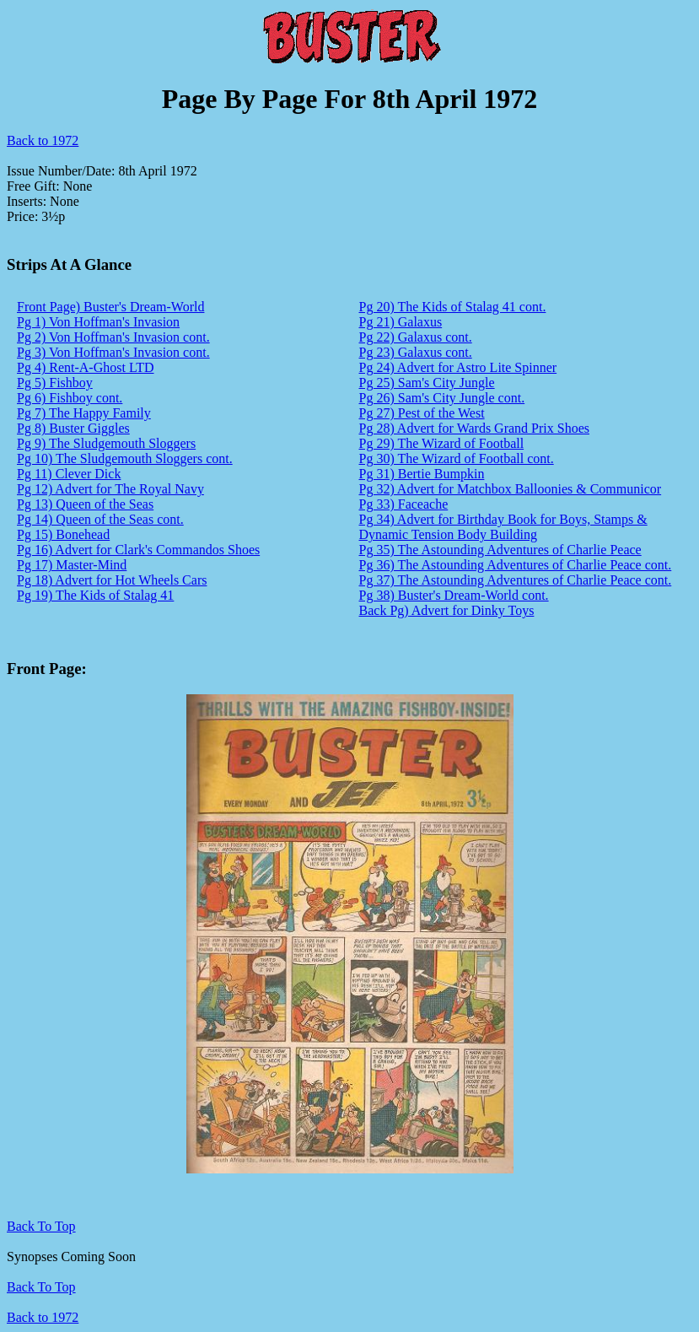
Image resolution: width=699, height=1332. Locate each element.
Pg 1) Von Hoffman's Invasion (98, 322)
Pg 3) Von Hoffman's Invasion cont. (113, 352)
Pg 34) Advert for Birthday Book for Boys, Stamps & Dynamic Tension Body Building (503, 527)
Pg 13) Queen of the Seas (85, 504)
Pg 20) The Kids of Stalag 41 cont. (452, 306)
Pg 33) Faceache (404, 504)
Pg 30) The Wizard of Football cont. (456, 458)
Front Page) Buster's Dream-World (110, 306)
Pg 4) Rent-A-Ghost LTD (85, 367)
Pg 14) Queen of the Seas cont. (100, 519)
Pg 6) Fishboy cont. (69, 398)
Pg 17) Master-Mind (71, 565)
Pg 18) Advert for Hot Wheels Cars (112, 580)
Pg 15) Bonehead (63, 534)
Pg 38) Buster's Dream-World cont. (454, 595)
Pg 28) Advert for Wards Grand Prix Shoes (474, 428)
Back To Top (41, 1287)
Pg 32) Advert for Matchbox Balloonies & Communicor (510, 489)
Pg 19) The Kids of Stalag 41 (95, 595)
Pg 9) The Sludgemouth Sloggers (106, 443)
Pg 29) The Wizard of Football (441, 443)
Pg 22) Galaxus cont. (415, 337)
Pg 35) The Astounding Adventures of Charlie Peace (500, 549)
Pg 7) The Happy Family (84, 413)
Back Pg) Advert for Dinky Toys (447, 610)
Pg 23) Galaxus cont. (415, 352)
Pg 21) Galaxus (401, 322)
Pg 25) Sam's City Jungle (427, 382)
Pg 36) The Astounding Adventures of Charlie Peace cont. (515, 565)
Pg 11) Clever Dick (69, 473)
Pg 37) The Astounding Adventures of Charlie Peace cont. (515, 580)
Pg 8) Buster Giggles (73, 428)
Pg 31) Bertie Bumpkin (422, 473)
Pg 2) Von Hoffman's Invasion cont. (113, 337)
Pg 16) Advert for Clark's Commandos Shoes (138, 549)
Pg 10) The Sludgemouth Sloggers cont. (125, 458)
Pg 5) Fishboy (55, 382)
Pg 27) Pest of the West (422, 413)
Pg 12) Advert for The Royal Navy (110, 489)
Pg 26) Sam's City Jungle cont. (442, 398)
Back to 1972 (42, 140)
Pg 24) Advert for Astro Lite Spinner (458, 367)
